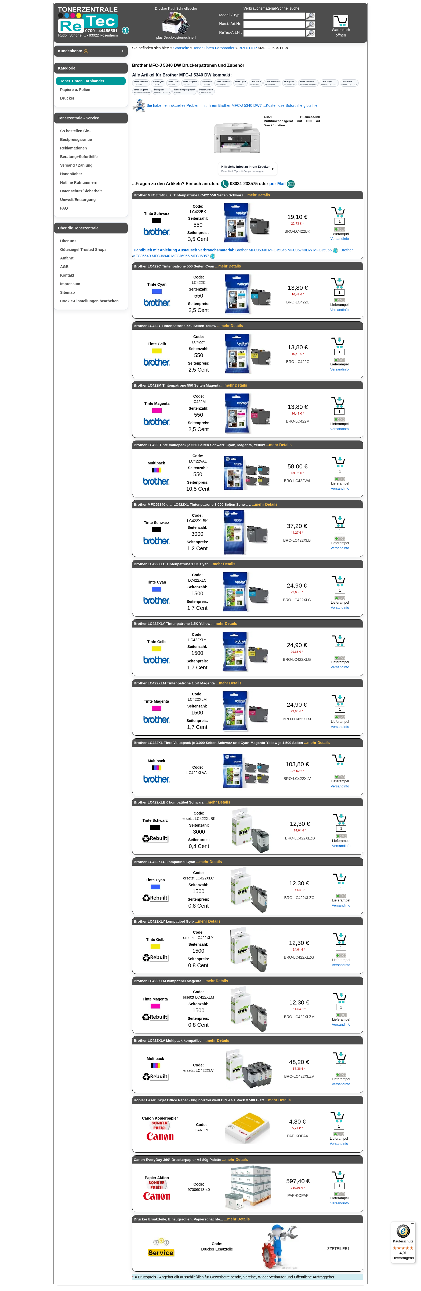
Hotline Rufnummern (78, 182)
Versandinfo (340, 239)
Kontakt (67, 275)
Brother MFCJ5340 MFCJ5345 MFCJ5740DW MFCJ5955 (236, 250)
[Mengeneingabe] (340, 221)
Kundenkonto (73, 51)
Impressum (70, 284)
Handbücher (71, 174)
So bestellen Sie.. (75, 131)
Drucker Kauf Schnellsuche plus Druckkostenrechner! (176, 22)
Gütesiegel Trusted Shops (83, 249)
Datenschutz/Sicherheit (81, 191)
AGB (64, 267)
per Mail (277, 183)
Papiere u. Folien (75, 89)
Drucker (67, 98)
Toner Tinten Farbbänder (82, 81)
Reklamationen (73, 148)
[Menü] (412, 1225)
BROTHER (248, 48)
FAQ (64, 208)
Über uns (68, 241)
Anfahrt (67, 258)
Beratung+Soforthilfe (79, 157)
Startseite (181, 48)
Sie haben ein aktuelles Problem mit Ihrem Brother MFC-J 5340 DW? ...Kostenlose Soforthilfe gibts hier (225, 105)
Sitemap (67, 292)
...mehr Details (257, 195)
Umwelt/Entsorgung (78, 199)
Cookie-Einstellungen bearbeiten (89, 301)
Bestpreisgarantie (76, 139)
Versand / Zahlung (76, 165)
